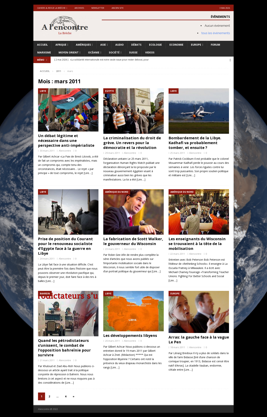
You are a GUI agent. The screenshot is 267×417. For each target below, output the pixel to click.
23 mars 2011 (112, 248)
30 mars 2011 (47, 150)
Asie (103, 44)
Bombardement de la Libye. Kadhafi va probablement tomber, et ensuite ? (195, 142)
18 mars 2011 (177, 347)
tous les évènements (215, 33)
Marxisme (44, 52)
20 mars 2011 (112, 340)
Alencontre (65, 150)
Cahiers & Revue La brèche (51, 7)
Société (114, 52)
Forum (215, 44)
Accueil (42, 44)
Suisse (133, 52)
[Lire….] (88, 172)
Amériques (83, 44)
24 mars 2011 (47, 258)
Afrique (60, 44)
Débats (136, 44)
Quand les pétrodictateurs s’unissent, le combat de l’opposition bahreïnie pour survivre (64, 347)
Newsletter (97, 7)
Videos (149, 52)
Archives (79, 7)
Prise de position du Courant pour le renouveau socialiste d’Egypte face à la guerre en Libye (65, 245)
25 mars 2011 (177, 152)
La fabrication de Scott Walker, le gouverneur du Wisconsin (133, 241)
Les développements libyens (130, 335)
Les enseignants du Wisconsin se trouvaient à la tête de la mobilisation (197, 243)
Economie (176, 44)
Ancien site (117, 7)
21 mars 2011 (47, 360)
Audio (119, 44)
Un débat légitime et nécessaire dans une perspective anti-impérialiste (66, 140)
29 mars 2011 (112, 152)
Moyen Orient (69, 52)
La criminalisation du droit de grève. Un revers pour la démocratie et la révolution (132, 142)
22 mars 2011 (177, 253)
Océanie (93, 52)
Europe (196, 44)
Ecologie (155, 44)
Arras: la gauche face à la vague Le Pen (199, 339)
